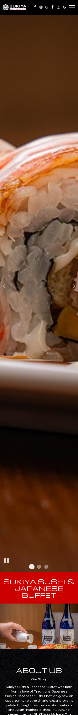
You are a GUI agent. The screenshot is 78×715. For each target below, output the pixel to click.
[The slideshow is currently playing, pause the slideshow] (6, 560)
